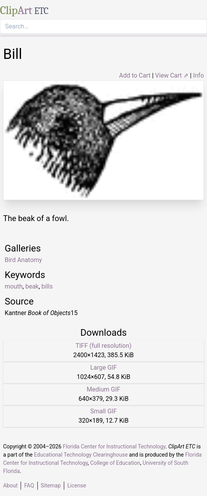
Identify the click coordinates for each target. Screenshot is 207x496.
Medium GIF (103, 389)
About (10, 485)
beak (32, 286)
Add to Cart (135, 75)
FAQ (29, 485)
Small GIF (103, 411)
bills (47, 286)
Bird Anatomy (23, 260)
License (76, 485)
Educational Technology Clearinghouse (81, 455)
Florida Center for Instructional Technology (114, 446)
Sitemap (51, 485)
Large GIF (103, 367)
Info (198, 75)
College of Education (115, 463)
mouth (14, 286)
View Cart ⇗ (172, 75)
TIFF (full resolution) (103, 345)
